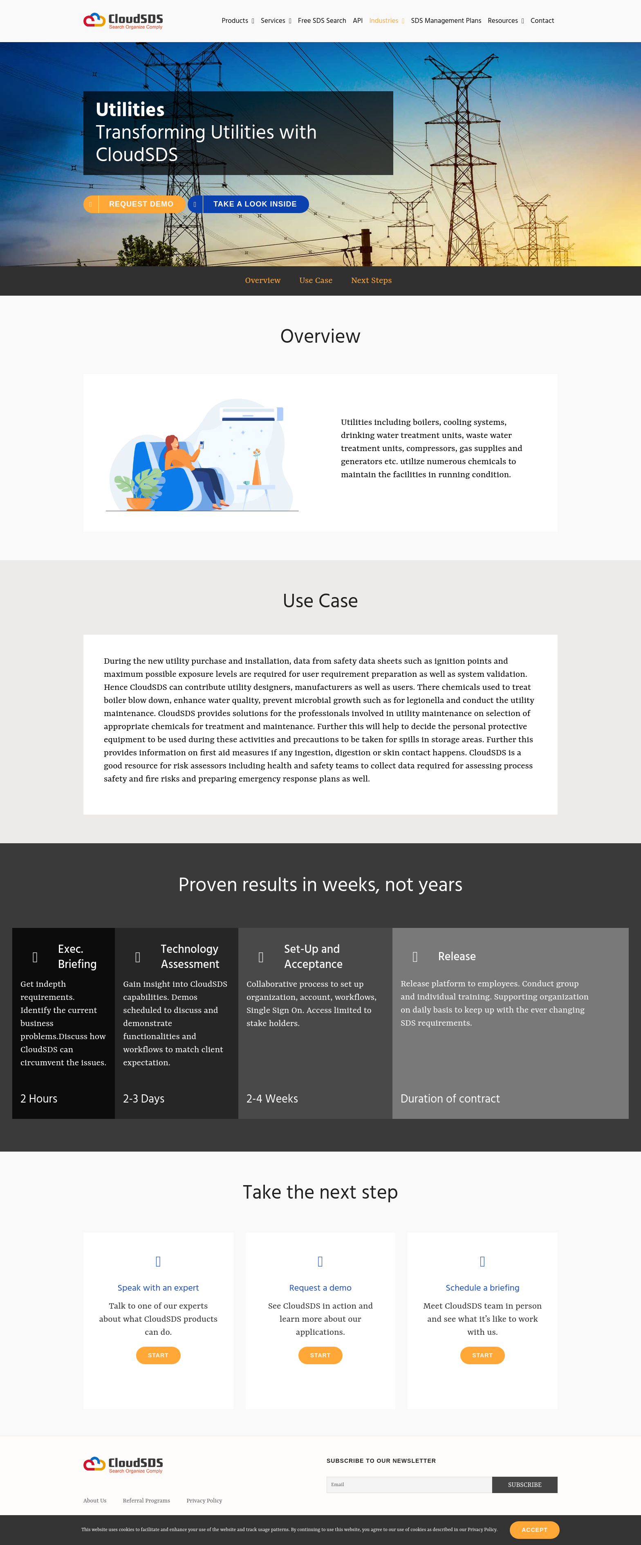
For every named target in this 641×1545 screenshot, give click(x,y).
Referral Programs (146, 1501)
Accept (535, 1530)
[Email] (409, 1485)
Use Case (316, 281)
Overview (262, 281)
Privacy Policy (204, 1501)
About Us (95, 1501)
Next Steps (371, 281)
